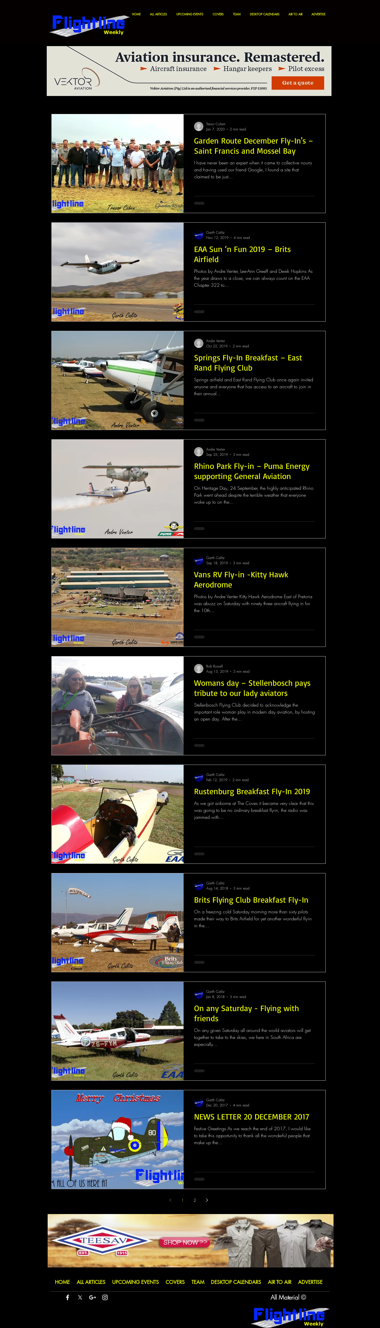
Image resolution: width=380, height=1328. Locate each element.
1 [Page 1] (182, 1200)
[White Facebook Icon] (67, 1297)
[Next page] (207, 1200)
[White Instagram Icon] (105, 1297)
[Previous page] (170, 1200)
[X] (80, 1297)
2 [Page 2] (194, 1200)
